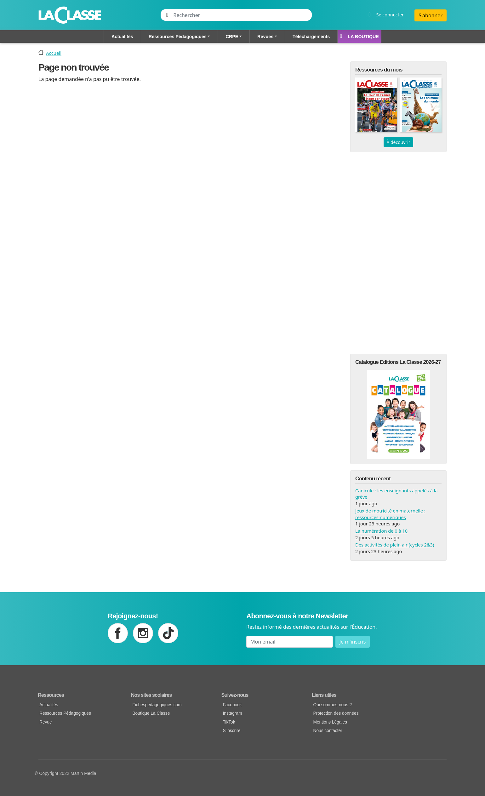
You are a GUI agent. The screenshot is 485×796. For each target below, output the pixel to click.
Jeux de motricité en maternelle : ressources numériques (390, 513)
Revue (45, 722)
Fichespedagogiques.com (156, 704)
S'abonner (430, 15)
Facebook (232, 704)
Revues (265, 36)
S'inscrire (231, 730)
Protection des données (336, 713)
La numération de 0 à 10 (381, 531)
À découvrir (398, 142)
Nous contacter (327, 730)
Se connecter (390, 15)
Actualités (122, 36)
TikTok (229, 722)
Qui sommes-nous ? (332, 704)
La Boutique (363, 36)
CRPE (231, 36)
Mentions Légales (330, 722)
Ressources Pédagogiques (178, 36)
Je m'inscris (353, 641)
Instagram (232, 713)
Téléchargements (311, 36)
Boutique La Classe (151, 713)
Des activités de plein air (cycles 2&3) (394, 544)
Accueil (53, 53)
